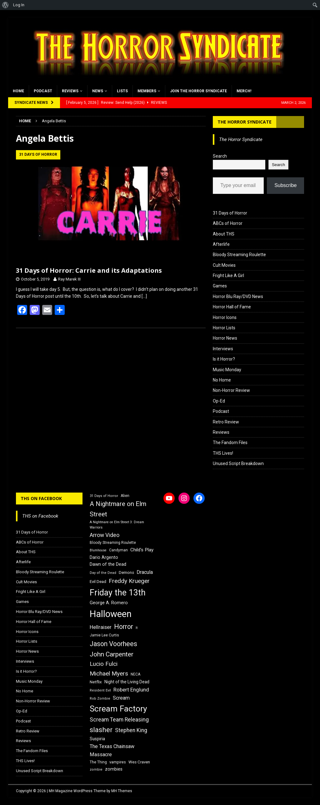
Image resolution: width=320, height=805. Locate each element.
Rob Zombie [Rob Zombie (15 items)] (100, 698)
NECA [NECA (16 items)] (135, 674)
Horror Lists (224, 327)
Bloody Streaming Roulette (239, 254)
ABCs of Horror (227, 223)
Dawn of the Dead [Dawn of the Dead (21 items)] (108, 564)
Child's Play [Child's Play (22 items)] (141, 550)
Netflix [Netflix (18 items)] (96, 682)
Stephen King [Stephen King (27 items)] (131, 730)
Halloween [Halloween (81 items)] (111, 614)
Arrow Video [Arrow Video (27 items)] (104, 535)
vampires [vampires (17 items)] (117, 762)
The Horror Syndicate (245, 122)
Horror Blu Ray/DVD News (238, 296)
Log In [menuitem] (18, 5)
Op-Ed (219, 400)
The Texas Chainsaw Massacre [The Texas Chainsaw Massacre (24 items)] (112, 750)
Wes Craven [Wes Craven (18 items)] (139, 762)
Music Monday (227, 369)
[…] (144, 296)
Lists (122, 91)
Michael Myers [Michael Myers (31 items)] (109, 673)
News (97, 91)
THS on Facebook (41, 498)
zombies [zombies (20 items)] (113, 769)
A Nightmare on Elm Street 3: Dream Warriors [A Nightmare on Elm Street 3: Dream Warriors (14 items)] (117, 524)
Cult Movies (224, 265)
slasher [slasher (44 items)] (101, 730)
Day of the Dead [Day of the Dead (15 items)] (103, 573)
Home (18, 91)
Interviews (223, 348)
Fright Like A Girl (228, 275)
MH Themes (121, 791)
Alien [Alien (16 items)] (125, 496)
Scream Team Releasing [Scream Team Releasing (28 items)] (119, 719)
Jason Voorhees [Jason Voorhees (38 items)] (113, 644)
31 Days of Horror (230, 212)
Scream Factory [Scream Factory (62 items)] (118, 708)
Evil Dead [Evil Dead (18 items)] (98, 581)
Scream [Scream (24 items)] (121, 698)
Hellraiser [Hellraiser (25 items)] (101, 627)
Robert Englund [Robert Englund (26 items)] (131, 689)
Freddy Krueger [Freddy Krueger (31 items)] (129, 581)
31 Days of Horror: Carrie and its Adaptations (89, 270)
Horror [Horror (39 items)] (123, 626)
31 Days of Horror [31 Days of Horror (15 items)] (104, 496)
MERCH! (244, 91)
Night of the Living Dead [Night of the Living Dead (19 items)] (126, 681)
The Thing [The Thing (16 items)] (98, 762)
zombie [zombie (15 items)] (96, 769)
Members (147, 91)
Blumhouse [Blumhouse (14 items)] (98, 550)
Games (220, 285)
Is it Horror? (224, 359)
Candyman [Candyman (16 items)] (118, 550)
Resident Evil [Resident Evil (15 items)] (100, 690)
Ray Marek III (69, 279)
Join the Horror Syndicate (198, 91)
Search (220, 156)
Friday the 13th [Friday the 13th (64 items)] (118, 593)
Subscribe (285, 185)
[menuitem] (5, 5)
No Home (222, 379)
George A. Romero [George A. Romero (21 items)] (109, 602)
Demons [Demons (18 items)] (126, 572)
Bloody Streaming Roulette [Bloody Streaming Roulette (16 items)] (113, 542)
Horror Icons (225, 317)
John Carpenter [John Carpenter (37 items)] (111, 654)
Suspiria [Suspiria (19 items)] (97, 738)
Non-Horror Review (231, 390)
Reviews (70, 91)
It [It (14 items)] (137, 628)
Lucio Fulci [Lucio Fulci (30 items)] (104, 664)
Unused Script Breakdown (238, 463)
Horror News (225, 338)
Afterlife (221, 244)
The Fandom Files (230, 442)
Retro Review (226, 421)
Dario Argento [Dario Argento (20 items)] (104, 557)
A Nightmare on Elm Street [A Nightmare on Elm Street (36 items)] (118, 509)
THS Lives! (223, 453)
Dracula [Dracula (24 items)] (145, 572)
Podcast (43, 91)
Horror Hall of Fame (232, 306)
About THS (223, 233)
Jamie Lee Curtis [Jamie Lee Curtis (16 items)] (104, 635)
